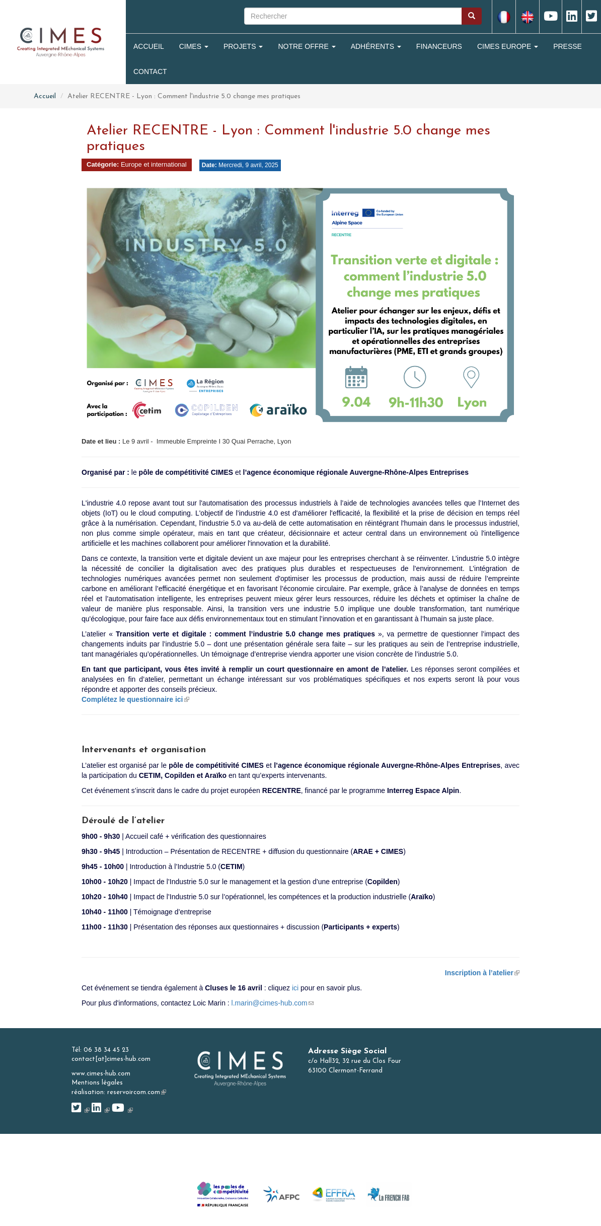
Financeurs (439, 46)
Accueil (148, 46)
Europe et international (154, 164)
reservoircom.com (136, 1092)
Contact (150, 71)
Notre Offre (306, 46)
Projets (243, 46)
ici (295, 988)
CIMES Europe (507, 46)
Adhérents (376, 46)
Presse (567, 46)
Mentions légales (97, 1082)
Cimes (193, 46)
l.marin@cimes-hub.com (273, 1003)
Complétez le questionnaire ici (135, 699)
